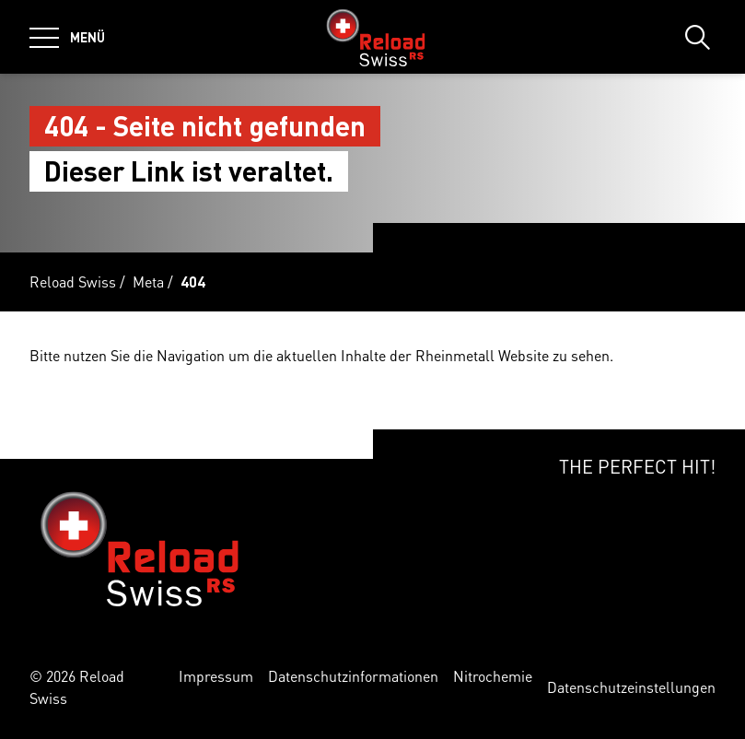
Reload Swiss (72, 281)
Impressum (216, 676)
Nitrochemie (492, 676)
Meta (148, 281)
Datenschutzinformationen (353, 676)
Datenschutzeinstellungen (631, 687)
